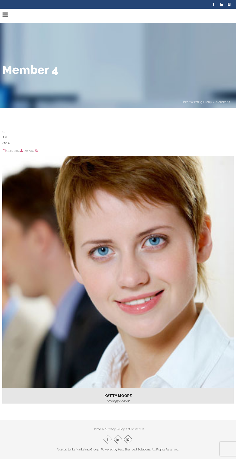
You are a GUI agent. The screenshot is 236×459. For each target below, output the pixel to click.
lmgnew (29, 150)
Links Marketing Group (196, 102)
